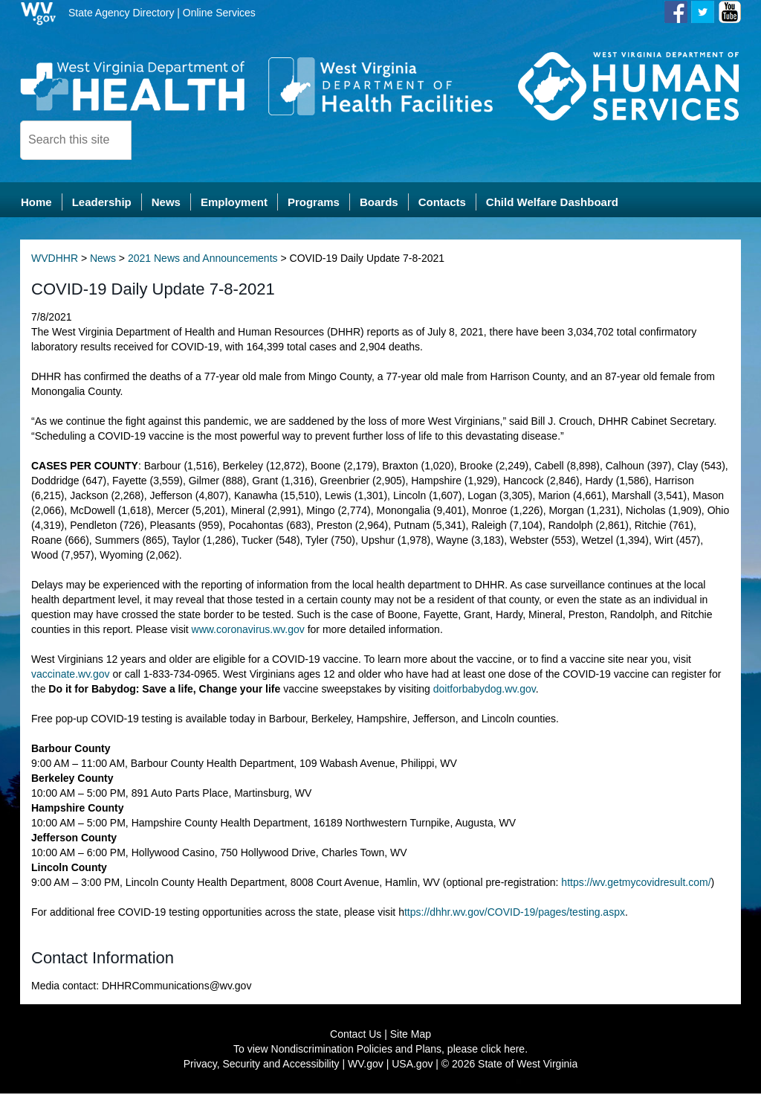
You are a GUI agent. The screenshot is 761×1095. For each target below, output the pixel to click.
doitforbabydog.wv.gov (484, 690)
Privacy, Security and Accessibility (262, 1065)
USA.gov (412, 1065)
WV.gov (365, 1065)
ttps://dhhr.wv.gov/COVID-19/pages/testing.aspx (514, 913)
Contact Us (355, 1035)
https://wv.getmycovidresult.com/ (635, 884)
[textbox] (76, 140)
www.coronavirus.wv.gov (248, 631)
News (103, 260)
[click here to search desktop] (157, 139)
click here (503, 1050)
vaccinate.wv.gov (70, 675)
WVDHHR (54, 260)
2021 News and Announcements (203, 260)
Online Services (219, 13)
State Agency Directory (121, 13)
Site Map (410, 1035)
